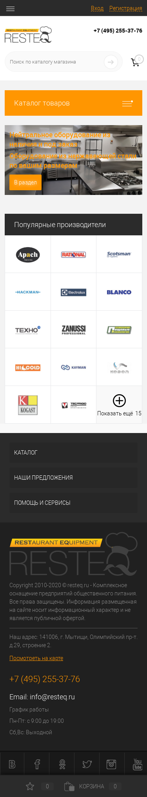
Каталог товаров (73, 103)
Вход (97, 8)
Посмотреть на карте (36, 658)
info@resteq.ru (52, 697)
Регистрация (125, 8)
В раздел (25, 182)
